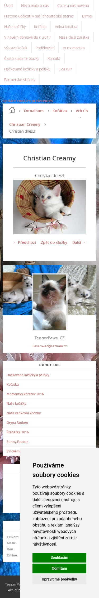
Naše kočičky (15, 26)
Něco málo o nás (35, 5)
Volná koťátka (66, 26)
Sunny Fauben (18, 441)
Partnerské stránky (19, 79)
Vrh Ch (82, 110)
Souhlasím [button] (59, 557)
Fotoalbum (34, 110)
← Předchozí (24, 242)
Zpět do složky (54, 242)
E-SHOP (65, 68)
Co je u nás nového (73, 5)
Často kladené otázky (21, 58)
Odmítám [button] (59, 568)
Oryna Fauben (17, 422)
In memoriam (74, 47)
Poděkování (45, 47)
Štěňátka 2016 (18, 432)
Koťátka (40, 26)
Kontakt (54, 58)
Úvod (8, 5)
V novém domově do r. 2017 (27, 37)
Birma (87, 16)
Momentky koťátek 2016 (25, 394)
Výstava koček (15, 47)
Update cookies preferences (28, 100)
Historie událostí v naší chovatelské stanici (39, 16)
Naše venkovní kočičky (24, 413)
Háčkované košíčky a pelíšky (27, 68)
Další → (79, 242)
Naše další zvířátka (74, 37)
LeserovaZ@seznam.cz (49, 346)
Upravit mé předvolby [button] (59, 579)
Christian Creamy (24, 124)
